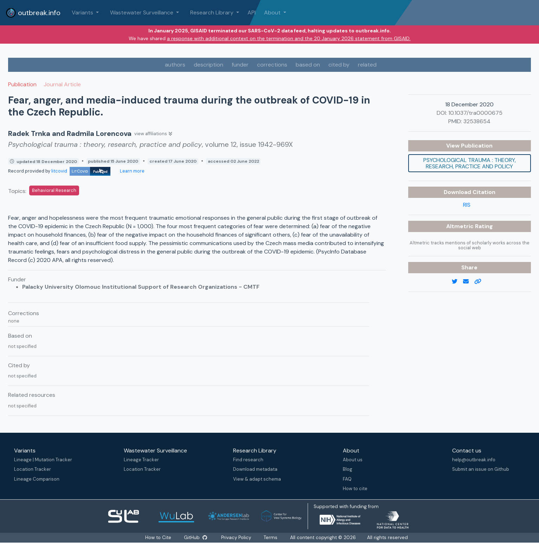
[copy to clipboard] (480, 281)
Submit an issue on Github (480, 469)
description (208, 64)
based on (308, 64)
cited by (338, 64)
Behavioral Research (54, 190)
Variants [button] (83, 12)
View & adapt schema (257, 479)
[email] (468, 281)
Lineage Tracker (141, 460)
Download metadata (255, 469)
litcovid (80, 171)
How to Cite (157, 537)
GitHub (195, 537)
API (252, 12)
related (367, 64)
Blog (347, 469)
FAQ (347, 479)
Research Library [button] (212, 12)
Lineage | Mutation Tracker (43, 460)
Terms (273, 537)
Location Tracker (32, 469)
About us (352, 460)
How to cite (355, 489)
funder (240, 64)
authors (175, 64)
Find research (248, 460)
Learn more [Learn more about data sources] (132, 171)
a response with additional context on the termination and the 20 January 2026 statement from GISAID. (289, 38)
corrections (272, 64)
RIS (466, 204)
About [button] (273, 12)
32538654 (476, 121)
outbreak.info (33, 12)
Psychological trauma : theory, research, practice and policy (469, 163)
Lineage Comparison (36, 479)
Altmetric (460, 226)
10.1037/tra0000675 (475, 113)
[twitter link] (457, 281)
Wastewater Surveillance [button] (142, 12)
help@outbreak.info (473, 460)
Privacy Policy (237, 537)
